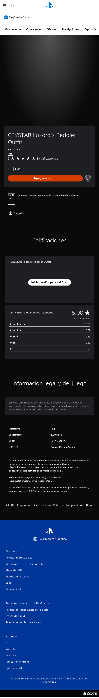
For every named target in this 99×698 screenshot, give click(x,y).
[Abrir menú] (4, 5)
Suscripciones (70, 29)
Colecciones (33, 29)
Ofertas (51, 29)
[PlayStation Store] (17, 17)
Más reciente (13, 29)
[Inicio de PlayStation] (49, 5)
